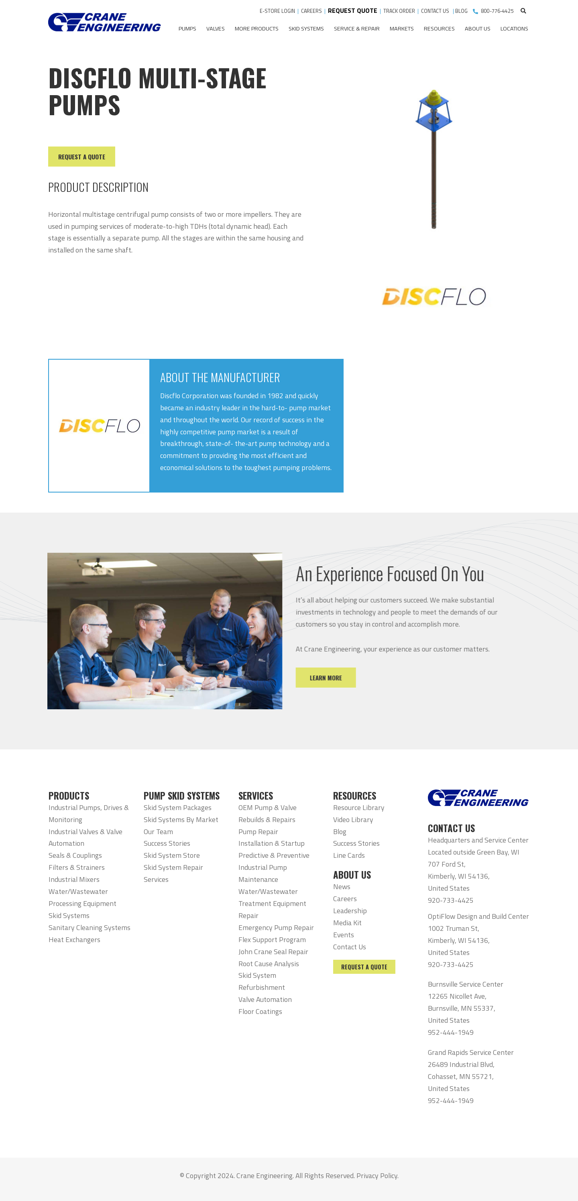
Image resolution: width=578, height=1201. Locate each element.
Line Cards (349, 855)
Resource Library (359, 807)
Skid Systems (69, 915)
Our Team (158, 831)
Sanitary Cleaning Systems (89, 927)
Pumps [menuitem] (187, 28)
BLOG (461, 11)
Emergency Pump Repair (276, 927)
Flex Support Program (272, 939)
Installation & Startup (271, 843)
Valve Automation (265, 999)
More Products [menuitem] (257, 28)
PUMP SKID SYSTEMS (182, 795)
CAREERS (311, 11)
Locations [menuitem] (514, 28)
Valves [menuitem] (215, 28)
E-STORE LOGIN (277, 11)
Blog (339, 831)
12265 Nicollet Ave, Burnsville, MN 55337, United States (461, 1008)
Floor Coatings (260, 1011)
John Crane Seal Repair (273, 951)
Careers (345, 898)
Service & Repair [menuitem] (357, 28)
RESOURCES (354, 795)
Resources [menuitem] (439, 28)
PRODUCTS (69, 795)
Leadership (350, 910)
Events (343, 934)
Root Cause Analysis (268, 963)
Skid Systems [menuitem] (306, 28)
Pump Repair (258, 831)
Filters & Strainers (77, 867)
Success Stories (167, 843)
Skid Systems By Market (181, 819)
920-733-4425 (451, 900)
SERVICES (255, 795)
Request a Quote (364, 967)
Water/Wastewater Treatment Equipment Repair (272, 903)
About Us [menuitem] (477, 28)
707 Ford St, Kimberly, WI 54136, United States (459, 876)
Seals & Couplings (75, 855)
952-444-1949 (451, 1032)
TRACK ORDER (399, 11)
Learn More (340, 677)
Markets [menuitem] (402, 28)
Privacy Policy (376, 1175)
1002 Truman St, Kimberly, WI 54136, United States (459, 940)
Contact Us (349, 946)
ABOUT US (352, 874)
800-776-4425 (497, 11)
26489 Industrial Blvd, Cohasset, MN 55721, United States (461, 1076)
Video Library (353, 819)
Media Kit (347, 922)
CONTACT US (435, 11)
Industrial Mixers (74, 879)
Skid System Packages (178, 807)
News (341, 886)
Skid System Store (172, 855)
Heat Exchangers (74, 939)
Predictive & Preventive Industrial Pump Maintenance (273, 867)
